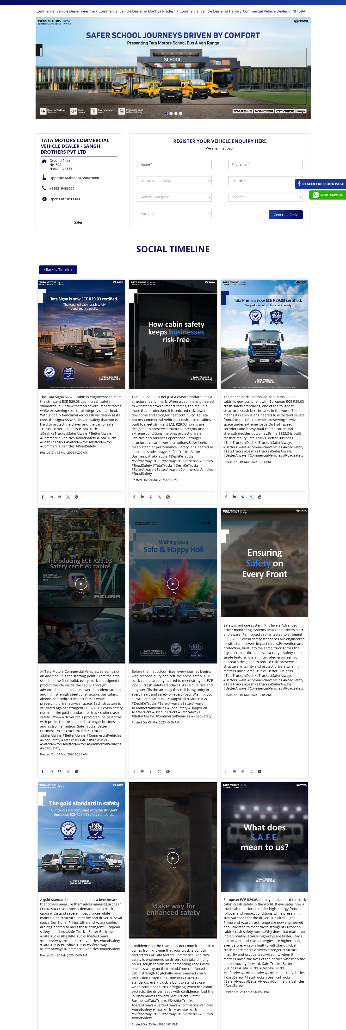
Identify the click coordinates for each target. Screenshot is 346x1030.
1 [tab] (166, 128)
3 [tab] (175, 128)
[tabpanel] (173, 83)
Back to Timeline (58, 284)
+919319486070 (61, 203)
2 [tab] (170, 128)
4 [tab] (180, 128)
